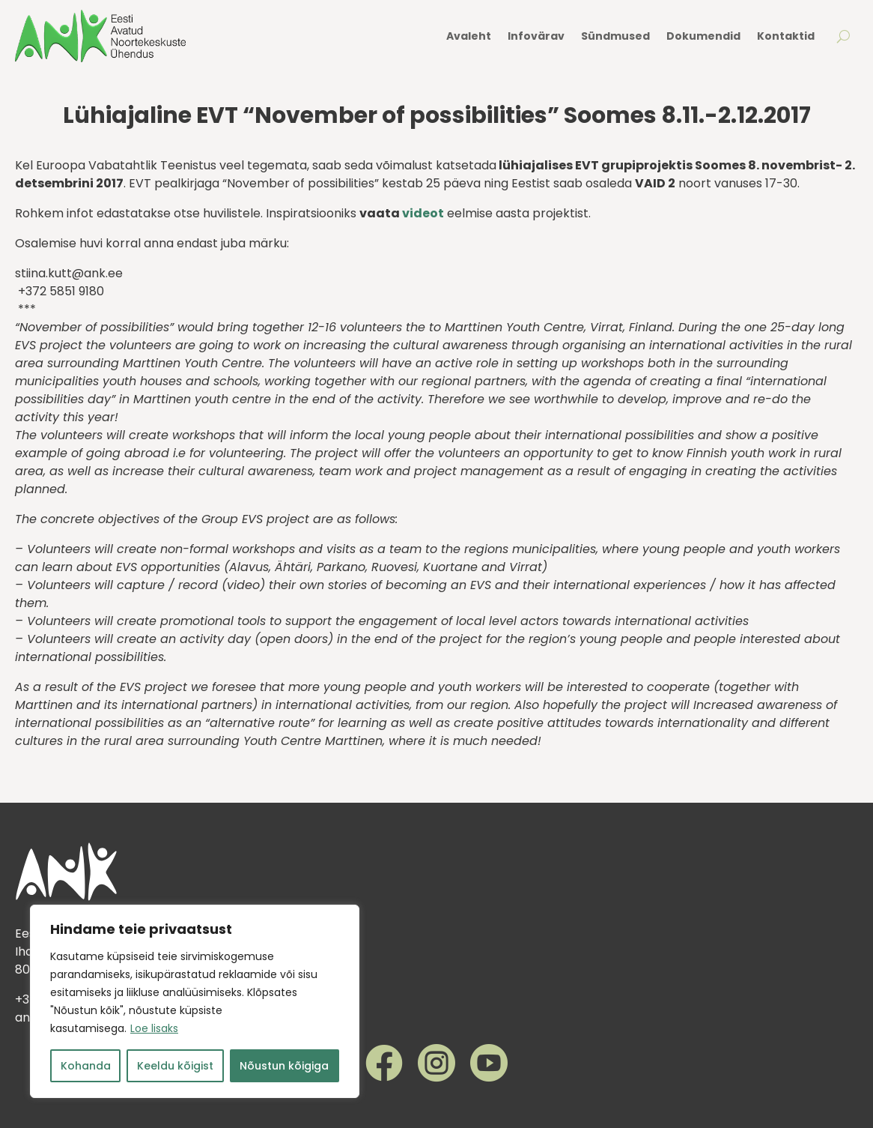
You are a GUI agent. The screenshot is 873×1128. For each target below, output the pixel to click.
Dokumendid (703, 35)
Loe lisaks (154, 1028)
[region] (194, 1001)
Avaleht (468, 35)
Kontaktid (786, 35)
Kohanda (86, 1065)
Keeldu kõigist (175, 1065)
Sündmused (615, 35)
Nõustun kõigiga (284, 1065)
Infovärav (536, 35)
